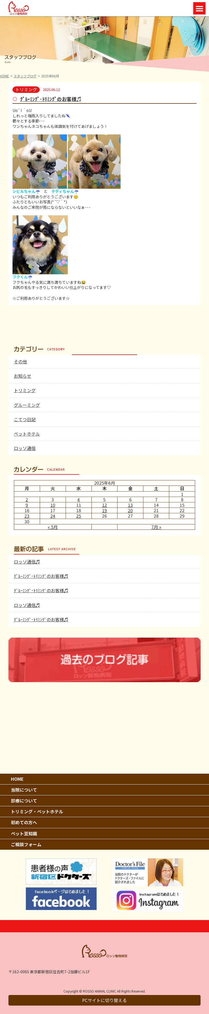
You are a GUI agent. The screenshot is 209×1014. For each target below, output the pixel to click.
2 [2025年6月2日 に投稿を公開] (27, 499)
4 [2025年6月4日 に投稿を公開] (78, 499)
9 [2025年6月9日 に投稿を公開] (27, 505)
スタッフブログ (25, 76)
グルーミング (27, 405)
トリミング (25, 390)
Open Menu (199, 8)
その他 (20, 361)
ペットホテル (27, 433)
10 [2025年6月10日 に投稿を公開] (52, 505)
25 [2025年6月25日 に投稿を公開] (78, 515)
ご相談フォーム (26, 844)
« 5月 (53, 527)
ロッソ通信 (25, 448)
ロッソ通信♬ (27, 561)
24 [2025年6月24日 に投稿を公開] (52, 515)
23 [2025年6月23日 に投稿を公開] (26, 515)
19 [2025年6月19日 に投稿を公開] (104, 510)
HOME (4, 76)
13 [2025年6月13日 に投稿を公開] (130, 505)
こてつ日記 (25, 419)
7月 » (156, 527)
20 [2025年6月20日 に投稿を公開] (130, 510)
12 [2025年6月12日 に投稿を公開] (104, 505)
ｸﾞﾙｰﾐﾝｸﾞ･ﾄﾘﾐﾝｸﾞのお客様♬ (50, 98)
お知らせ (22, 376)
